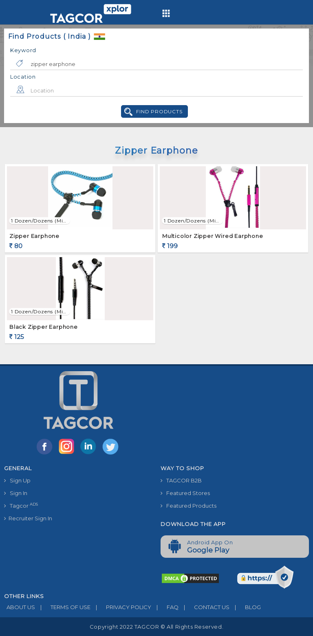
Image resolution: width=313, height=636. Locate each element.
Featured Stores (185, 493)
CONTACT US (204, 607)
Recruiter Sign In (28, 518)
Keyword (23, 50)
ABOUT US (19, 607)
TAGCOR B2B (181, 480)
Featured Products (188, 505)
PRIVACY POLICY (120, 607)
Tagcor (21, 505)
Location (23, 76)
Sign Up (17, 480)
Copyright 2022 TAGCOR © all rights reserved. (156, 626)
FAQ (165, 607)
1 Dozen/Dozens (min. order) (39, 221)
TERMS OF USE (62, 607)
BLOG (245, 607)
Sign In (15, 493)
